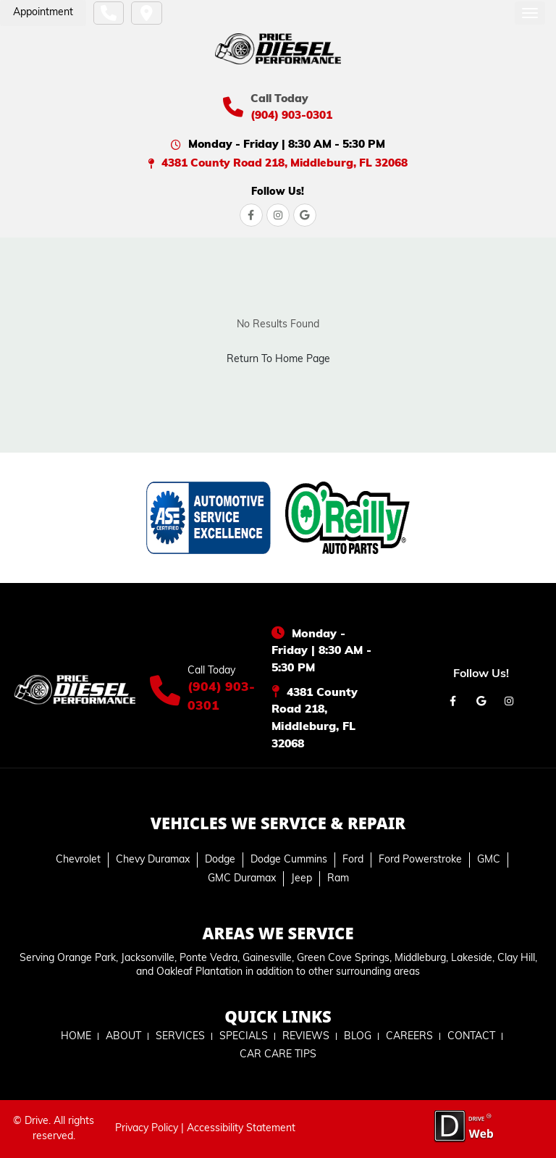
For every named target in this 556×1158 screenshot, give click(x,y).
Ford (352, 860)
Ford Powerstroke (420, 860)
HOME (76, 1036)
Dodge (220, 860)
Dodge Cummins (288, 860)
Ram (338, 878)
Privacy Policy (146, 1128)
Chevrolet (78, 860)
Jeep (301, 878)
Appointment (43, 12)
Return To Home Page (278, 359)
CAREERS (409, 1036)
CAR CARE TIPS (278, 1054)
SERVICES (180, 1036)
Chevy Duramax (153, 860)
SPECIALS (243, 1036)
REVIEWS (305, 1036)
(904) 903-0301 (291, 116)
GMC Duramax (242, 878)
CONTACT (471, 1036)
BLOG (357, 1036)
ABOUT (123, 1036)
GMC (488, 860)
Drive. (38, 1121)
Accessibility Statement (241, 1128)
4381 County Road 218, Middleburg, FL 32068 (284, 163)
